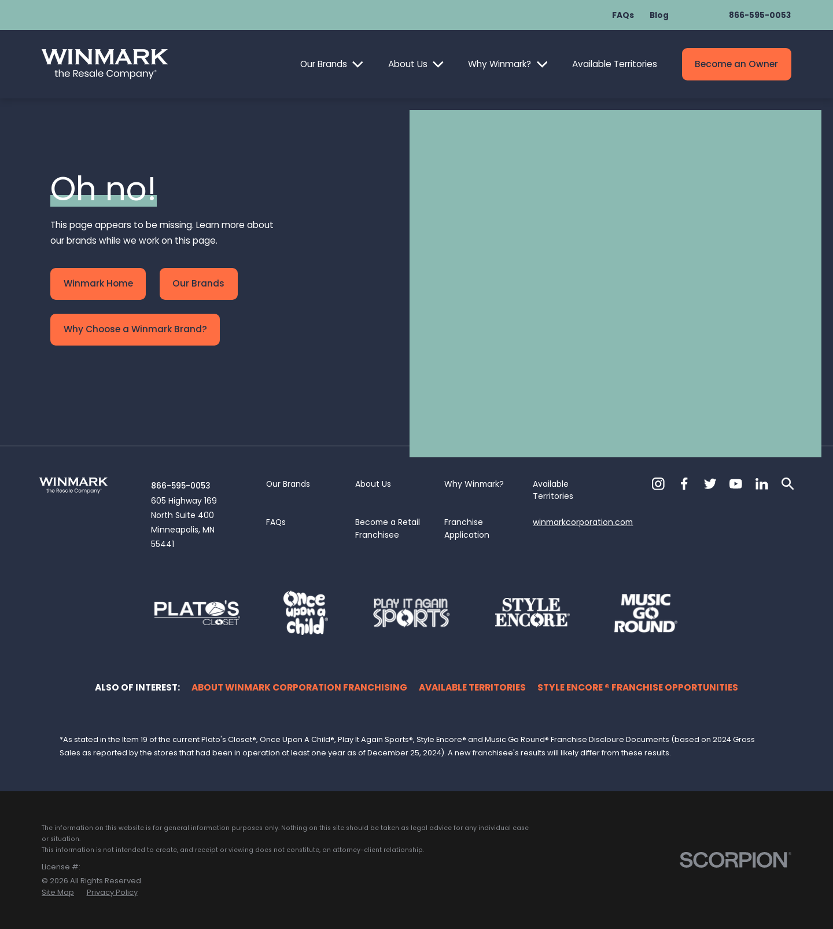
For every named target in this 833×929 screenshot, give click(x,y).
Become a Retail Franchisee (387, 528)
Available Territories (614, 64)
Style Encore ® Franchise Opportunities (637, 687)
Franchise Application (466, 528)
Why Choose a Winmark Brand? (135, 329)
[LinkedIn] (761, 484)
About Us (407, 64)
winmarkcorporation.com (583, 522)
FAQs (623, 15)
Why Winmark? (499, 64)
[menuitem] (58, 892)
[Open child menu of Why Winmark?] (542, 64)
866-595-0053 (760, 15)
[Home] (105, 64)
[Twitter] (710, 484)
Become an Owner (736, 64)
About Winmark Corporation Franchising (299, 687)
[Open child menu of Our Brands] (357, 64)
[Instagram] (658, 484)
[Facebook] (684, 484)
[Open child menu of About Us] (438, 64)
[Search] (788, 484)
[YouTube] (735, 484)
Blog (659, 15)
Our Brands (323, 64)
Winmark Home (98, 283)
